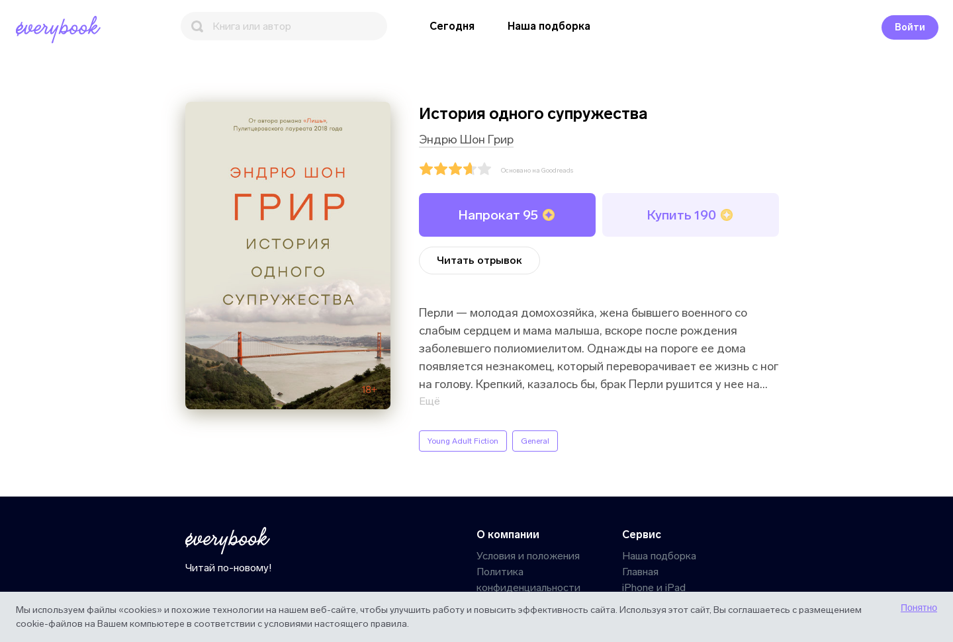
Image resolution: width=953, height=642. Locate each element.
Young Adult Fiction (463, 441)
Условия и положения (528, 555)
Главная (640, 571)
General (535, 441)
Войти (910, 27)
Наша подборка (549, 26)
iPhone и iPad (654, 587)
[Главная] (61, 30)
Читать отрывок (479, 260)
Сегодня (452, 26)
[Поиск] (284, 26)
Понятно (919, 607)
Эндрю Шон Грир (466, 139)
